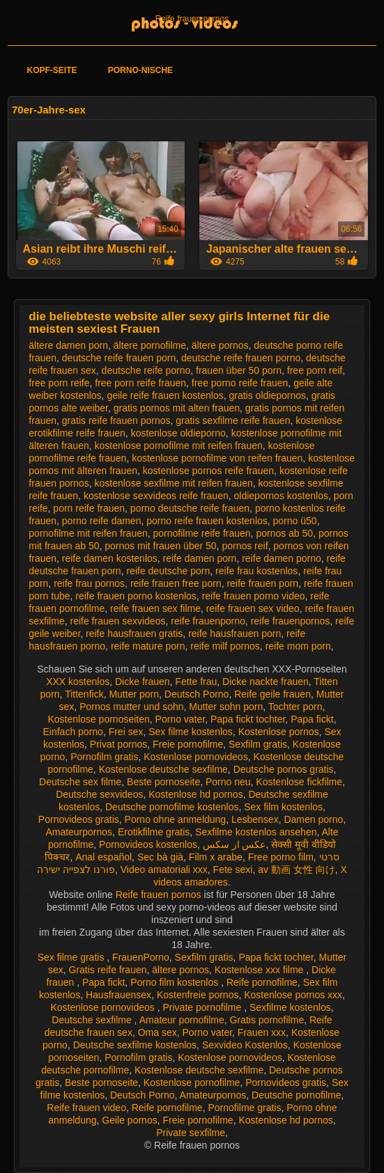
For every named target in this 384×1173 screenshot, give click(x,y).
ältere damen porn (68, 345)
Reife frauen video (86, 1107)
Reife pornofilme (262, 982)
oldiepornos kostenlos (281, 495)
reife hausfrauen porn (234, 633)
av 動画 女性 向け (296, 869)
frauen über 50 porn (239, 370)
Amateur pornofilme (181, 1019)
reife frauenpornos (290, 621)
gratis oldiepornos (268, 395)
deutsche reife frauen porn (119, 357)
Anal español (103, 857)
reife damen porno (281, 558)
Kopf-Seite (51, 70)
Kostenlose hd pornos (195, 794)
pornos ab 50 (284, 533)
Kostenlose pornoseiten (98, 719)
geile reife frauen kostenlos (165, 395)
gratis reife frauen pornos (116, 420)
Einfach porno (72, 731)
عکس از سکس (234, 844)
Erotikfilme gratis (154, 831)
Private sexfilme (190, 1132)
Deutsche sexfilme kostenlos (135, 1044)
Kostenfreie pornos (198, 994)
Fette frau (196, 681)
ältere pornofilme (150, 345)
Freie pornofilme (188, 744)
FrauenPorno (140, 957)
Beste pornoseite (163, 781)
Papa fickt (312, 719)
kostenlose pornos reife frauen (208, 470)
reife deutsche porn (168, 570)
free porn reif (314, 370)
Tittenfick (84, 694)
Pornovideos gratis (78, 819)
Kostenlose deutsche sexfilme (163, 769)
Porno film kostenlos (175, 982)
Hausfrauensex (118, 994)
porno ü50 (295, 520)
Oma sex (157, 1032)
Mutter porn (134, 694)
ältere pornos (220, 345)
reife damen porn (200, 558)
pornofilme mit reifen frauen (88, 533)
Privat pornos (118, 744)
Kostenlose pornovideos (195, 756)
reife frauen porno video (253, 595)
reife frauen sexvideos (117, 621)
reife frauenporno (208, 621)
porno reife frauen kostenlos (207, 520)
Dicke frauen (142, 681)
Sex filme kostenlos (190, 731)
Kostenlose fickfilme (299, 781)
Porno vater (180, 719)
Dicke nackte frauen (265, 681)
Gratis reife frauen (107, 969)
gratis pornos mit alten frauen (177, 408)
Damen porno (313, 819)
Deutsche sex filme (80, 781)
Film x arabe (216, 857)
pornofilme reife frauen (202, 533)
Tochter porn (295, 706)
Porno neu (228, 781)
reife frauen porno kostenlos (136, 595)
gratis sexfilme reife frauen (233, 420)
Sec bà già (160, 857)
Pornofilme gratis (244, 1107)
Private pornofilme (203, 1007)
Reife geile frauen (272, 694)
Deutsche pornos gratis (283, 769)
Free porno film (281, 857)
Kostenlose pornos (278, 731)
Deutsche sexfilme (93, 1019)
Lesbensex (255, 819)
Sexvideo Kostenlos (245, 1044)
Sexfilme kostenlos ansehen (255, 831)
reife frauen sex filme (155, 608)
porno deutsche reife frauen (189, 508)
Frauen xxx (262, 1032)
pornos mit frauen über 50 (160, 545)
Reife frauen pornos (192, 19)
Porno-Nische (140, 70)
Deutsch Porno (196, 694)
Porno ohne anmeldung (175, 819)
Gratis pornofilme (267, 1019)
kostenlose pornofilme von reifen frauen (217, 458)
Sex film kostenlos (283, 806)
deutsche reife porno (146, 370)
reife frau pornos (89, 583)
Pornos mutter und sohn (131, 706)
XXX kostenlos (77, 681)
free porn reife (59, 382)
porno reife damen (101, 520)
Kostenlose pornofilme (192, 1082)
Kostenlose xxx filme (261, 969)
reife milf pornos (225, 646)
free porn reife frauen (140, 382)
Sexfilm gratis (258, 744)
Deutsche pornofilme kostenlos (171, 806)
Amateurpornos (78, 831)
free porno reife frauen (240, 382)
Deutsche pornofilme (296, 1095)
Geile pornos (129, 1120)
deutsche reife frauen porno (240, 357)
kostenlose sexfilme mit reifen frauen (174, 483)
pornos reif (245, 545)
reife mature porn (148, 646)
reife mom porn (298, 646)
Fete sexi (233, 869)
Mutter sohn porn (226, 706)
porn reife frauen (89, 508)
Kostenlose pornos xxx (293, 994)
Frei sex (126, 731)
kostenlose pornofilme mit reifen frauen (179, 445)
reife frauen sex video (253, 608)
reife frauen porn (262, 583)
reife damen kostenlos (110, 558)
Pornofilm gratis (104, 756)
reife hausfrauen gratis (134, 633)
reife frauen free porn (176, 583)
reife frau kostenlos (256, 570)
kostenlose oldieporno (178, 433)
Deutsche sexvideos (99, 794)
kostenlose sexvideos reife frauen (156, 495)
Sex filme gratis (72, 957)
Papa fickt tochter (247, 719)
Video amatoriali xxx (164, 869)
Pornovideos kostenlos (148, 844)
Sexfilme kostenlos (290, 1007)
